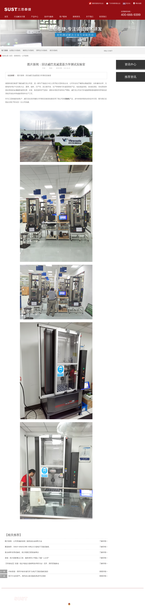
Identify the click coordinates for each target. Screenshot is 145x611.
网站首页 (19, 584)
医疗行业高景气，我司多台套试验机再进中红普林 (27, 576)
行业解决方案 (19, 17)
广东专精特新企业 (113, 3)
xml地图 (68, 608)
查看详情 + (103, 571)
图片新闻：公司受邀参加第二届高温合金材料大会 (23, 541)
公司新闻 (25, 56)
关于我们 (89, 17)
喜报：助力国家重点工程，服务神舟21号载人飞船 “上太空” (27, 558)
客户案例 (63, 17)
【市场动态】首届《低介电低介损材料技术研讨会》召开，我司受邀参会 (32, 563)
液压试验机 (54, 50)
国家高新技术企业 (96, 3)
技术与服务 (48, 17)
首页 (6, 17)
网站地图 (137, 3)
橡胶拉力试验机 (28, 50)
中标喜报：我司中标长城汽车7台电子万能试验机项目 (28, 571)
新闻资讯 (76, 17)
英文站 (126, 3)
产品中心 (34, 17)
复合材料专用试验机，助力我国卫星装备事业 (22, 552)
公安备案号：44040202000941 (70, 605)
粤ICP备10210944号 (71, 601)
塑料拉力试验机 (41, 50)
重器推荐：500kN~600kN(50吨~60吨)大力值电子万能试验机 (27, 547)
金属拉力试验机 (14, 50)
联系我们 (103, 17)
